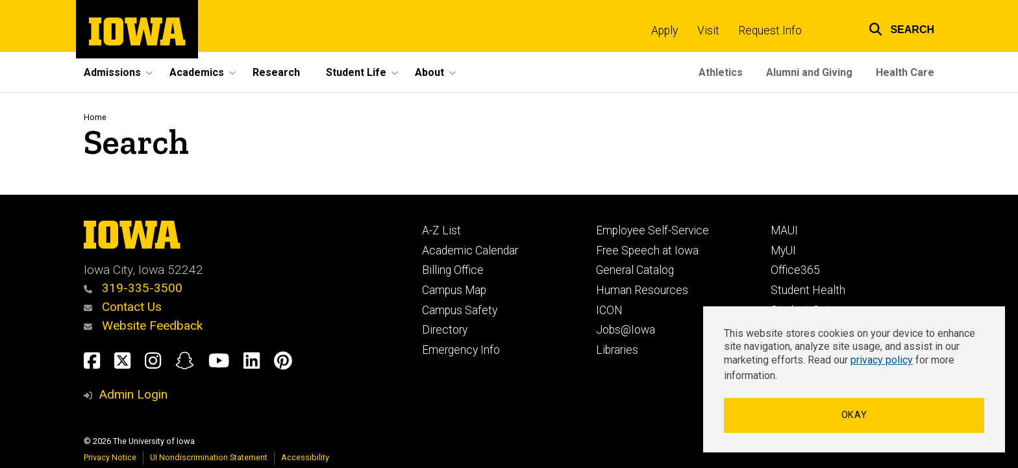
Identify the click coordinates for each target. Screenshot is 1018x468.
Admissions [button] (112, 72)
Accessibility (305, 457)
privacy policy (881, 360)
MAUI (784, 230)
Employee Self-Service (652, 230)
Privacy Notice (110, 457)
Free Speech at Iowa (647, 250)
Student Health (808, 290)
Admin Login (133, 394)
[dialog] (854, 379)
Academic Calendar (470, 250)
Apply (664, 30)
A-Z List (441, 230)
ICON (609, 310)
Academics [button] (196, 72)
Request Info (770, 30)
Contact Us (123, 306)
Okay (854, 415)
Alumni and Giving (809, 72)
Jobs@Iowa (625, 329)
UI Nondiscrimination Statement (208, 457)
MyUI (783, 250)
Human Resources (642, 290)
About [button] (429, 72)
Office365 (795, 270)
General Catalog (635, 270)
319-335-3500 (133, 287)
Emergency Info (461, 349)
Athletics (721, 72)
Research (276, 72)
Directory (444, 329)
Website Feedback (143, 325)
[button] (893, 27)
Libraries (617, 349)
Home (95, 117)
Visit (708, 30)
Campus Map (454, 290)
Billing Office (453, 270)
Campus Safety (459, 310)
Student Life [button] (356, 72)
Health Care (905, 72)
